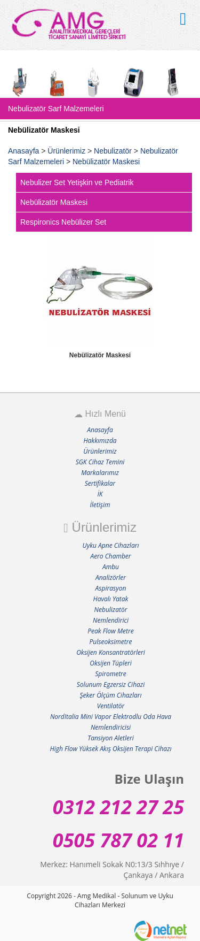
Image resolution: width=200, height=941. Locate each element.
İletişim (100, 504)
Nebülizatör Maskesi (106, 161)
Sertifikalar (100, 483)
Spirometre (110, 673)
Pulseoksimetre (111, 641)
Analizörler (110, 577)
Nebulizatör (114, 151)
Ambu (110, 566)
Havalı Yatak (111, 598)
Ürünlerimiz (66, 151)
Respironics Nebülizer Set (63, 222)
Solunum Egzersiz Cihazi (111, 684)
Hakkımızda (99, 440)
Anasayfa (23, 151)
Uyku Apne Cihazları (111, 545)
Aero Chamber (110, 556)
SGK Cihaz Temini (100, 461)
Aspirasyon (110, 588)
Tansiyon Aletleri (110, 738)
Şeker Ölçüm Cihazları (110, 695)
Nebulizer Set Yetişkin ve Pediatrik (76, 182)
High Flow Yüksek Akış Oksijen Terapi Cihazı (110, 748)
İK (100, 494)
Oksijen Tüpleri (110, 663)
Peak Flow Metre (110, 631)
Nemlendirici (111, 620)
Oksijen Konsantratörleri (110, 652)
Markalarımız (100, 472)
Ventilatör (111, 705)
